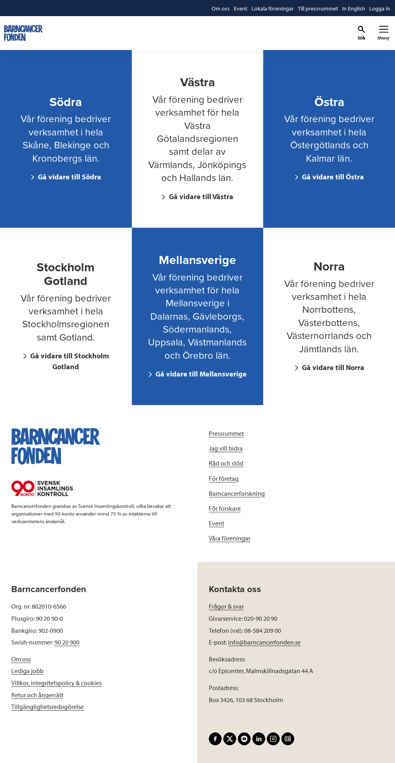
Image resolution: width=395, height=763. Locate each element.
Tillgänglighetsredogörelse (47, 707)
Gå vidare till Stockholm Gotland (69, 361)
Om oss (21, 659)
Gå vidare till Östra (332, 176)
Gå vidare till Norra (332, 367)
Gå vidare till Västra (200, 196)
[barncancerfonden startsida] (23, 33)
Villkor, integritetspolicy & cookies (56, 683)
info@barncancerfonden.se (264, 642)
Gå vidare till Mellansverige (200, 373)
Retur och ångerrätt (37, 695)
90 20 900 (66, 642)
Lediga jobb (27, 671)
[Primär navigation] (383, 33)
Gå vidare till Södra (68, 176)
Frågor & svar (226, 606)
